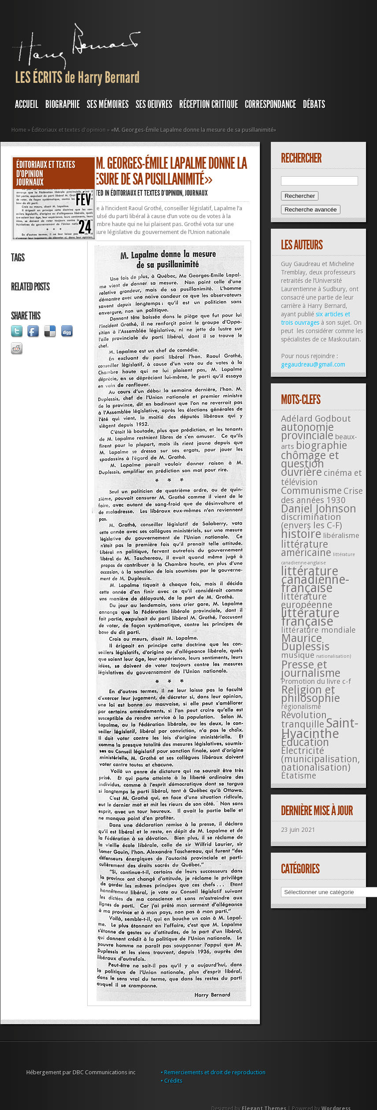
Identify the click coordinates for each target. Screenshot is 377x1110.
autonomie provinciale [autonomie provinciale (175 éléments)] (307, 431)
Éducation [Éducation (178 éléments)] (305, 742)
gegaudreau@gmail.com (313, 364)
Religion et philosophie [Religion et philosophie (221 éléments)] (310, 694)
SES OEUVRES (154, 104)
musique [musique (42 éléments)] (297, 655)
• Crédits (171, 1080)
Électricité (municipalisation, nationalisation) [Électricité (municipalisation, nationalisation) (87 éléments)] (320, 759)
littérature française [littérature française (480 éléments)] (310, 617)
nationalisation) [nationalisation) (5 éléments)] (333, 656)
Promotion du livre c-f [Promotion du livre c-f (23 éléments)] (316, 681)
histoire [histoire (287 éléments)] (301, 534)
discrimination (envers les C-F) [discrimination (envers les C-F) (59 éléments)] (311, 521)
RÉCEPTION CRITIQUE (208, 104)
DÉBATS (314, 104)
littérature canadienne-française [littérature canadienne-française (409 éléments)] (315, 579)
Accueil (26, 104)
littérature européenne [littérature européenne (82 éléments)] (307, 600)
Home (18, 129)
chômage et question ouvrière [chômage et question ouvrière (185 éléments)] (310, 464)
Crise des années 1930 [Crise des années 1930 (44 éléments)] (322, 495)
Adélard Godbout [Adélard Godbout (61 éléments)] (316, 418)
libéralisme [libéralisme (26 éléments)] (341, 535)
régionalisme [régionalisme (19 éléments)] (301, 706)
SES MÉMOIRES (108, 104)
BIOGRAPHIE (62, 104)
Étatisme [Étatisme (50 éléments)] (298, 776)
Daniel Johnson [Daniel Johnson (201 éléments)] (318, 508)
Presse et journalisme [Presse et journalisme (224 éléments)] (310, 668)
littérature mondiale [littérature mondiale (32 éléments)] (318, 630)
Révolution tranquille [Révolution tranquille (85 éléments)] (304, 719)
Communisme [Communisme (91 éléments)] (311, 490)
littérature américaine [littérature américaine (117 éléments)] (306, 548)
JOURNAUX (30, 182)
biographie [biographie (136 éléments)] (321, 445)
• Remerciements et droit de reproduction (213, 1072)
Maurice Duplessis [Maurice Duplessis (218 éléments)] (305, 642)
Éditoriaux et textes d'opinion (69, 129)
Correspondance (270, 104)
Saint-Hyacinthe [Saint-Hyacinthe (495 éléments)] (320, 728)
